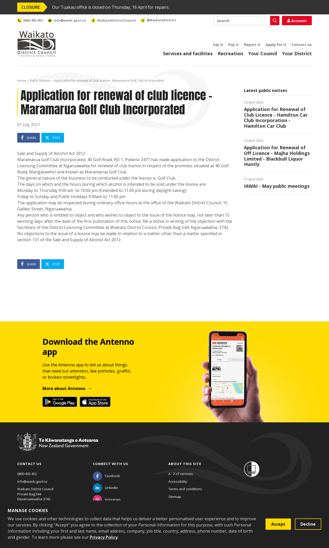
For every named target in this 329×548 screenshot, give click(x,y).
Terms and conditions (185, 489)
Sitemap (174, 496)
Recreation (230, 53)
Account (297, 20)
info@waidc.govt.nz (32, 481)
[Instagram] (107, 499)
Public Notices (40, 80)
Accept (278, 524)
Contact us (301, 44)
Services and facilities (188, 53)
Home (21, 80)
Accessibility (177, 481)
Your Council (262, 53)
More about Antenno (63, 388)
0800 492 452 (27, 473)
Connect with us (110, 463)
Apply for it (276, 44)
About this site (184, 463)
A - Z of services (180, 473)
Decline (308, 524)
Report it (252, 44)
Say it (218, 44)
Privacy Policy (104, 537)
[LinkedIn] (105, 487)
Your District (297, 53)
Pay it (233, 44)
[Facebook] (106, 475)
